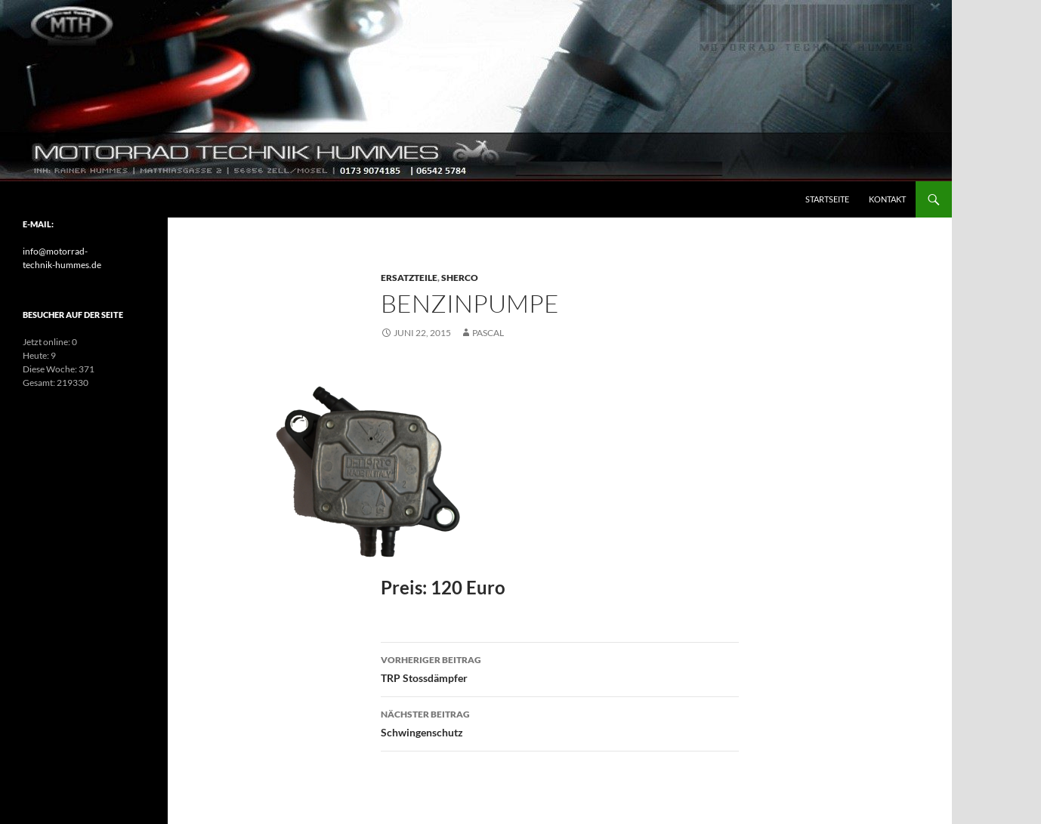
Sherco (459, 277)
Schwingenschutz (560, 722)
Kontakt (887, 199)
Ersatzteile (409, 277)
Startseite (827, 199)
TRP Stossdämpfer (560, 667)
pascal (488, 332)
